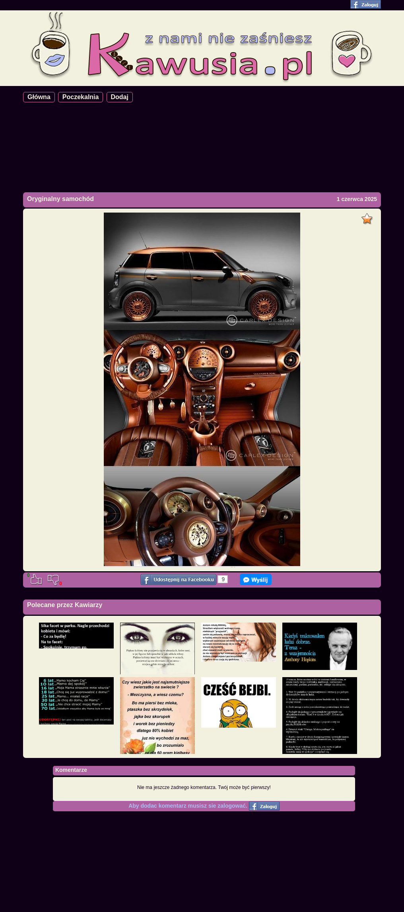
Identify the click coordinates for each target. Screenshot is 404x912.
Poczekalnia (80, 97)
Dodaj (119, 97)
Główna (38, 97)
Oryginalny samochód (60, 198)
